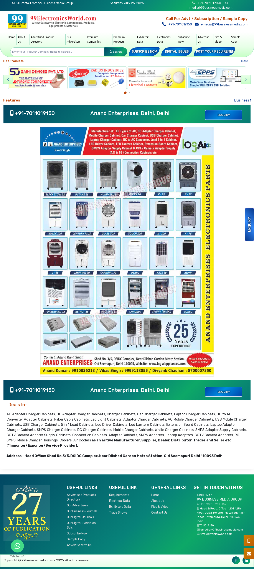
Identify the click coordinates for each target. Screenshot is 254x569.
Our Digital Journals (80, 517)
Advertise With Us (79, 545)
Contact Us (159, 512)
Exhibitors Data (143, 39)
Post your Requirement (216, 51)
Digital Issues (177, 51)
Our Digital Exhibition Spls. (81, 525)
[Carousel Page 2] (129, 92)
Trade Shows (118, 512)
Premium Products (119, 39)
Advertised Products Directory (81, 497)
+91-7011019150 (209, 3)
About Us (21, 39)
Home (11, 37)
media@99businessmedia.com (211, 8)
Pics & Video (218, 39)
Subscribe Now (184, 39)
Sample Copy (235, 39)
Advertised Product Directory (42, 39)
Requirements (119, 495)
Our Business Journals (82, 511)
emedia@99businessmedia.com (222, 24)
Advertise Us (203, 39)
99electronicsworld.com (216, 534)
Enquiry (249, 224)
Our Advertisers (74, 39)
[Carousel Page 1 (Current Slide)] (125, 93)
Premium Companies (94, 39)
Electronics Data (163, 39)
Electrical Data (119, 501)
